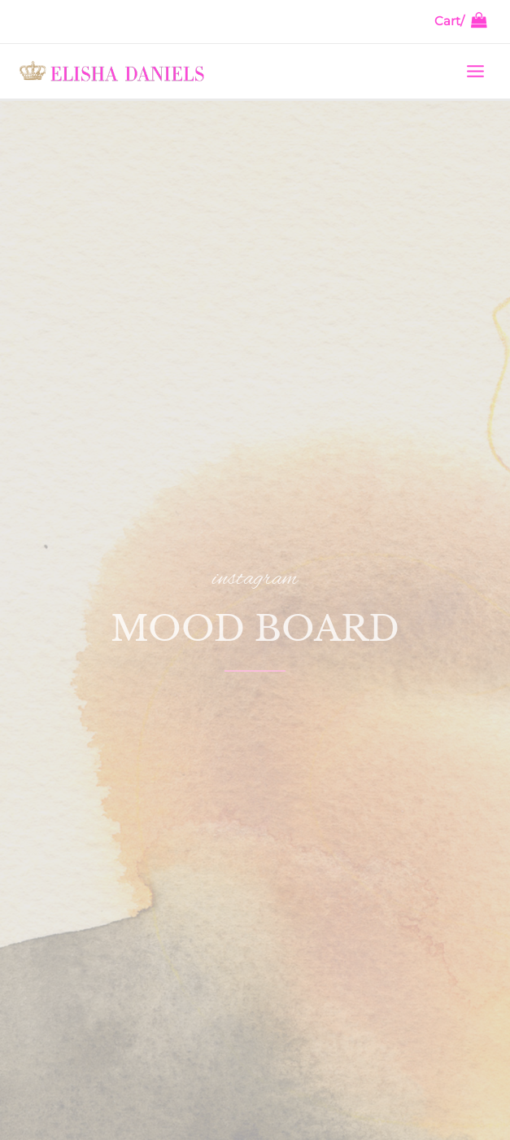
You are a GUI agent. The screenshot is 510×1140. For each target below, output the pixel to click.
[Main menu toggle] (475, 71)
